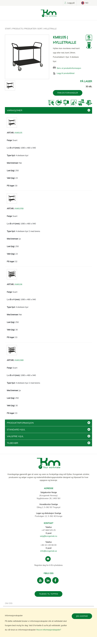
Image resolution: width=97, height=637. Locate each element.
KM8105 (18, 132)
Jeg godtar (82, 616)
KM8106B (19, 360)
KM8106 (18, 284)
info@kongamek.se (48, 551)
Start (8, 28)
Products (17, 28)
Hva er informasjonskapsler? (48, 629)
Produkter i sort (33, 28)
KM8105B (19, 208)
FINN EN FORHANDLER (67, 93)
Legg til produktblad (65, 73)
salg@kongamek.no (48, 536)
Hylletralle (50, 28)
